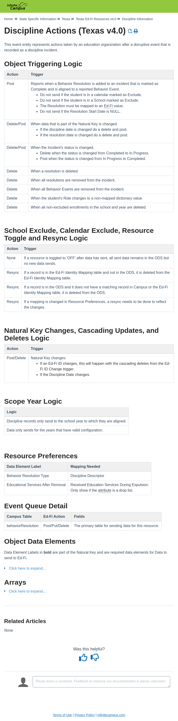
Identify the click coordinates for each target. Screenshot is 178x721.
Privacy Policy (85, 715)
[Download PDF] (130, 31)
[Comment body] (101, 682)
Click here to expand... (27, 568)
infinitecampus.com (111, 715)
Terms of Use (62, 715)
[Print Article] (136, 31)
